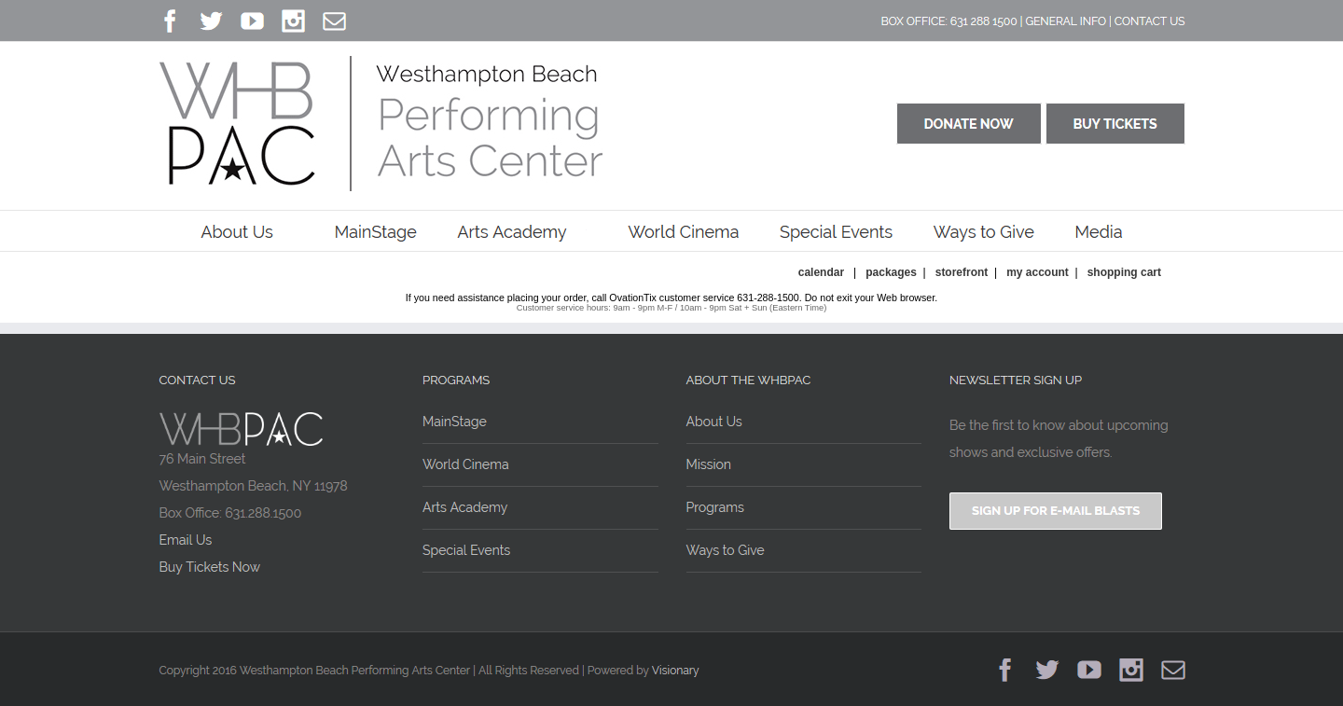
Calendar (821, 272)
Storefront (962, 272)
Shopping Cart (1124, 272)
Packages (891, 272)
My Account (1036, 272)
